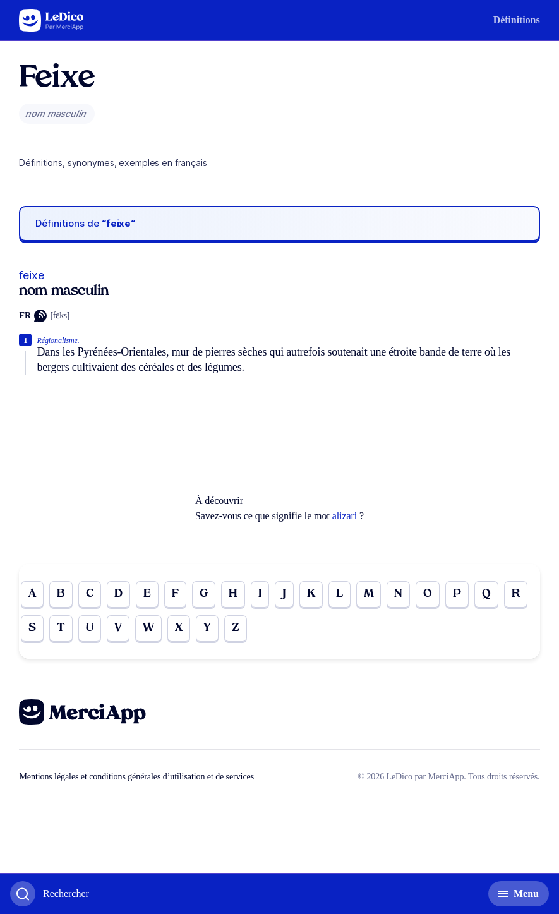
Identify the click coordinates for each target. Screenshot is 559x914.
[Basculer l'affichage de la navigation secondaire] (518, 893)
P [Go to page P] (457, 594)
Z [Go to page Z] (235, 628)
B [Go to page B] (61, 594)
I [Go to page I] (259, 594)
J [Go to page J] (284, 594)
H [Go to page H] (233, 594)
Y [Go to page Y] (207, 628)
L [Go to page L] (339, 594)
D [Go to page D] (118, 594)
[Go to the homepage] (51, 20)
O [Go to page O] (427, 594)
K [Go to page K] (311, 594)
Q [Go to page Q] (486, 594)
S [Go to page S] (32, 628)
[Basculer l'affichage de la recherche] (49, 893)
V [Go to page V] (118, 628)
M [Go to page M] (369, 594)
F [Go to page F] (175, 594)
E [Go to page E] (147, 594)
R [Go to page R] (516, 594)
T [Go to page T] (61, 628)
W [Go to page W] (148, 628)
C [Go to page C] (89, 594)
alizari (344, 515)
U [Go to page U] (89, 628)
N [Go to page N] (398, 594)
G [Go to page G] (204, 594)
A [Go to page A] (32, 594)
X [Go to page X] (179, 628)
